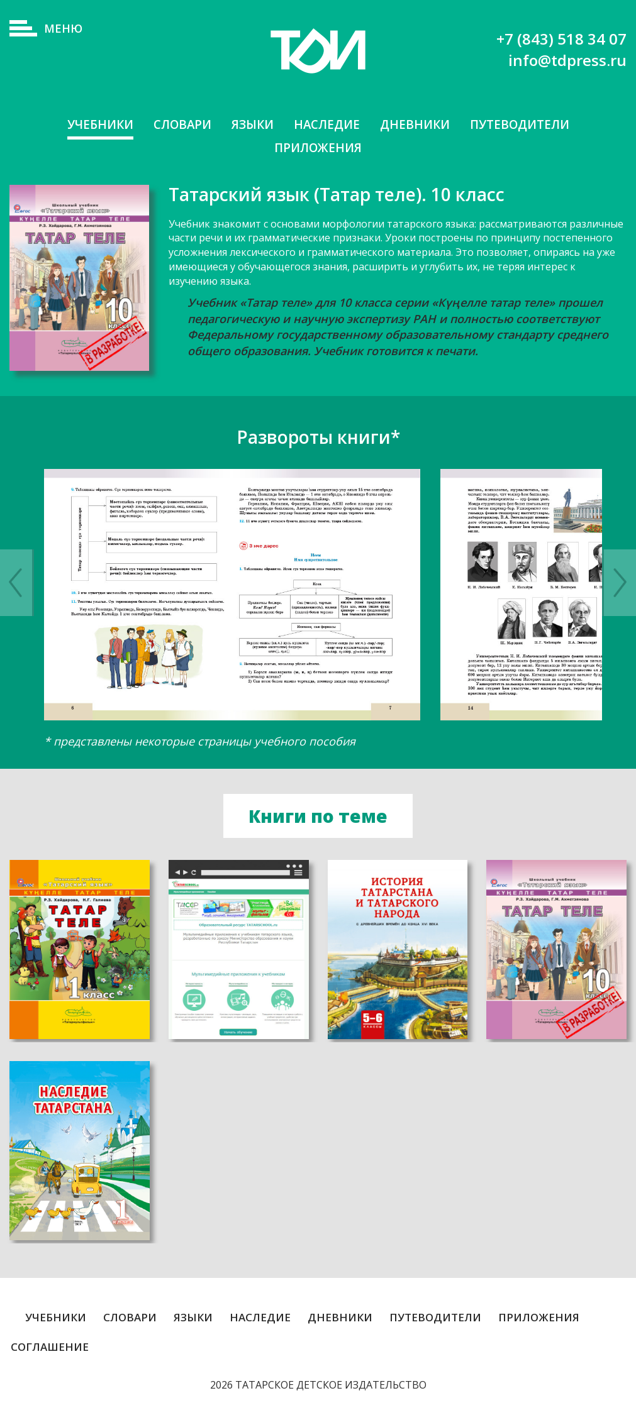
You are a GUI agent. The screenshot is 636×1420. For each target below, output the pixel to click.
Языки (250, 124)
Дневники (418, 124)
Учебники (91, 124)
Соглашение (50, 1349)
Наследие (327, 124)
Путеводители (527, 124)
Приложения (318, 148)
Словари (177, 124)
